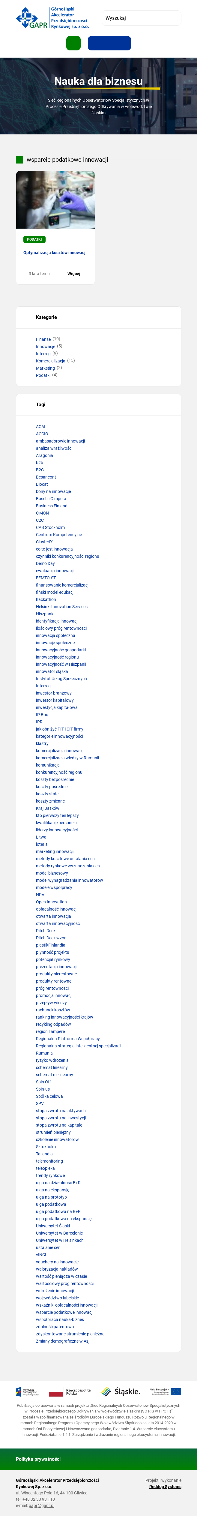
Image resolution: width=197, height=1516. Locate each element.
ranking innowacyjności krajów (64, 1017)
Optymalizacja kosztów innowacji (55, 252)
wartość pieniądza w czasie (61, 1276)
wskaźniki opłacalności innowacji (66, 1305)
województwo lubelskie (57, 1297)
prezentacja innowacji (56, 966)
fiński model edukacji (55, 592)
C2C (40, 520)
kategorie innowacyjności (59, 736)
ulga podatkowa (51, 1204)
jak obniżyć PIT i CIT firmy (59, 729)
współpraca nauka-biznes (60, 1319)
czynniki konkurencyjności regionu (67, 556)
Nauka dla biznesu (98, 81)
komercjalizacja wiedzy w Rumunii (67, 757)
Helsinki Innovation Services (62, 606)
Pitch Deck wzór (51, 937)
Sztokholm (46, 1146)
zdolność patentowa (55, 1326)
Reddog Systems (165, 1486)
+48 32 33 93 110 (38, 1499)
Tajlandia (44, 1153)
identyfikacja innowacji (57, 621)
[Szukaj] (174, 18)
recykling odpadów (53, 1024)
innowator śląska (52, 671)
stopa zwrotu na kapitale (59, 1125)
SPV (40, 1103)
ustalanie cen (48, 1247)
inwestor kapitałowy (55, 700)
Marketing (45, 368)
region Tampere (50, 1031)
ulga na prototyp (51, 1197)
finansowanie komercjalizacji (62, 585)
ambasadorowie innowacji (60, 441)
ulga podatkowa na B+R (58, 1211)
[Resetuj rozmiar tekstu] (109, 43)
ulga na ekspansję (52, 1189)
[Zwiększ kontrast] (124, 43)
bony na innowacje (53, 491)
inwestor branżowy (54, 693)
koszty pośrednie (51, 786)
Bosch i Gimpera (51, 498)
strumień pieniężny (53, 1132)
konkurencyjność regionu (59, 772)
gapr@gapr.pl (41, 1505)
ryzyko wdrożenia (52, 1060)
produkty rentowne (53, 981)
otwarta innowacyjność (58, 923)
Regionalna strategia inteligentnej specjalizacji (78, 1045)
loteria (42, 844)
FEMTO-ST (46, 577)
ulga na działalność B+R (58, 1182)
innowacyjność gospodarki (61, 649)
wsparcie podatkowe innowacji (64, 1312)
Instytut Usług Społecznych (61, 678)
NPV (40, 894)
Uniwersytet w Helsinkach (60, 1240)
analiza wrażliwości (54, 448)
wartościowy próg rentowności (65, 1283)
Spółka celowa (49, 1096)
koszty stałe (47, 793)
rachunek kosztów (53, 1009)
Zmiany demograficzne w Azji (63, 1341)
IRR (39, 721)
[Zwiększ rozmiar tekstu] (95, 43)
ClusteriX (44, 541)
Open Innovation (51, 901)
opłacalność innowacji (56, 909)
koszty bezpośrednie (55, 779)
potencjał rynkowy (53, 959)
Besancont (46, 477)
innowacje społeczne (55, 642)
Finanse (43, 339)
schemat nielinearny (54, 1074)
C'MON (42, 513)
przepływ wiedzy (51, 1002)
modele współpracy (54, 887)
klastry (42, 743)
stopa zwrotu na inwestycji (61, 1117)
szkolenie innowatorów (57, 1139)
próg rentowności (52, 988)
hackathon (46, 599)
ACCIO (42, 433)
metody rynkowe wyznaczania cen (68, 865)
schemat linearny (52, 1067)
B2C (40, 469)
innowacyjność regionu (57, 657)
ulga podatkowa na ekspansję (63, 1218)
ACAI (40, 426)
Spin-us (43, 1089)
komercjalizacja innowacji (59, 750)
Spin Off (43, 1081)
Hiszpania (45, 613)
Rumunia (44, 1053)
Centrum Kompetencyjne (59, 534)
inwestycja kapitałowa (57, 707)
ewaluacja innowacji (54, 570)
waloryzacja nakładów (57, 1269)
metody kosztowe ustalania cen (65, 858)
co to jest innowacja (54, 549)
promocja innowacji (54, 995)
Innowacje (45, 346)
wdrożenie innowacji (55, 1290)
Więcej (77, 274)
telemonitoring (49, 1161)
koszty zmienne (50, 801)
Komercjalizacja (50, 361)
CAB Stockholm (50, 527)
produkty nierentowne (56, 973)
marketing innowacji (54, 851)
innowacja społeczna (55, 635)
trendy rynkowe (50, 1175)
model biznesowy (52, 873)
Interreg (43, 353)
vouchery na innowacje (57, 1261)
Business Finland (51, 505)
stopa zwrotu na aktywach (61, 1110)
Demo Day (45, 563)
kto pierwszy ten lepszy (57, 815)
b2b (39, 462)
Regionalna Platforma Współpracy (68, 1038)
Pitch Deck (45, 930)
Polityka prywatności (38, 1459)
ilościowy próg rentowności (61, 628)
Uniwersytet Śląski (53, 1225)
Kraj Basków (47, 808)
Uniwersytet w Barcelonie (59, 1233)
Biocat (42, 484)
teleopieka (45, 1168)
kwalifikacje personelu (56, 822)
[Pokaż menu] (73, 43)
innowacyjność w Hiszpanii (61, 664)
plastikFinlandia (50, 945)
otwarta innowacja (53, 916)
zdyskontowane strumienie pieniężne (70, 1333)
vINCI (41, 1254)
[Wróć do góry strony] (174, 1459)
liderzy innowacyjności (57, 829)
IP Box (42, 714)
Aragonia (44, 455)
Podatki (43, 375)
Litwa (41, 837)
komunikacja (48, 765)
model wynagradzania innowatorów (69, 880)
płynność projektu (52, 952)
